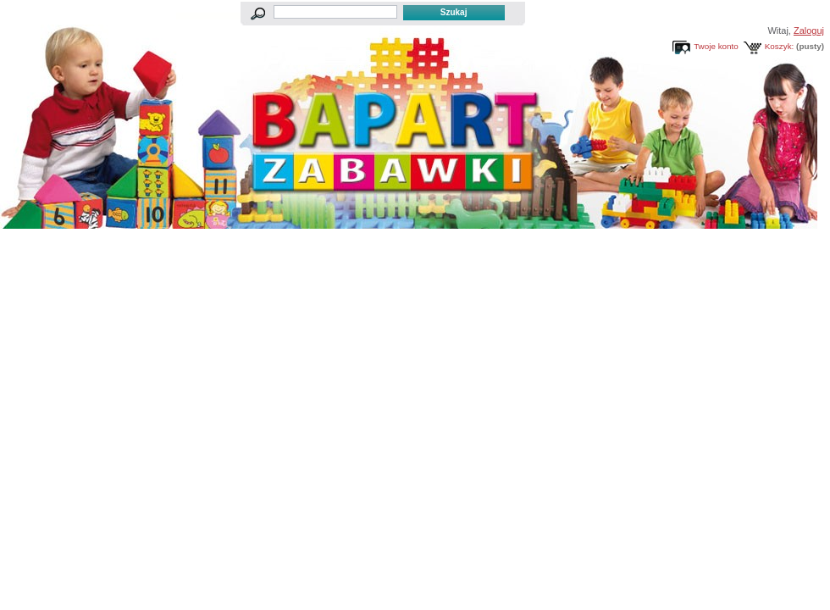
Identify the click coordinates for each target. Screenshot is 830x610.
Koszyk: (779, 46)
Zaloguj (809, 30)
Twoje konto (716, 46)
